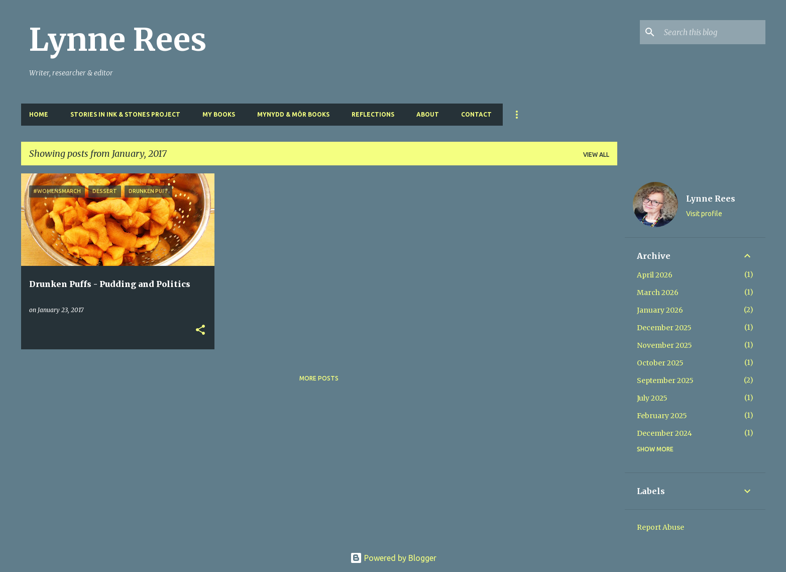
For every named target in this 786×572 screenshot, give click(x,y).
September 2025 (665, 380)
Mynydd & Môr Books (293, 114)
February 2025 (662, 415)
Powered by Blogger (393, 557)
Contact (476, 114)
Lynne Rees (117, 39)
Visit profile (704, 214)
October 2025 (660, 362)
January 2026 (660, 310)
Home (38, 114)
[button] (200, 330)
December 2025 (664, 327)
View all (596, 154)
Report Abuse (660, 527)
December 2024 (664, 433)
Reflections (373, 114)
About (427, 114)
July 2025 (652, 398)
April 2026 (654, 274)
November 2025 (664, 345)
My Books (218, 114)
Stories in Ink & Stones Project (125, 114)
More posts (319, 378)
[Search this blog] (712, 32)
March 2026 (658, 292)
